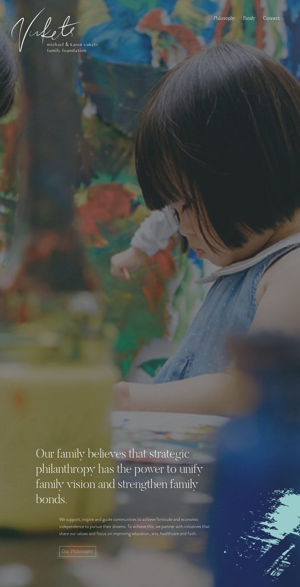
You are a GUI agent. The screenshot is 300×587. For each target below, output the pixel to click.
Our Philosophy (77, 551)
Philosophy (224, 18)
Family (249, 18)
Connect (271, 18)
